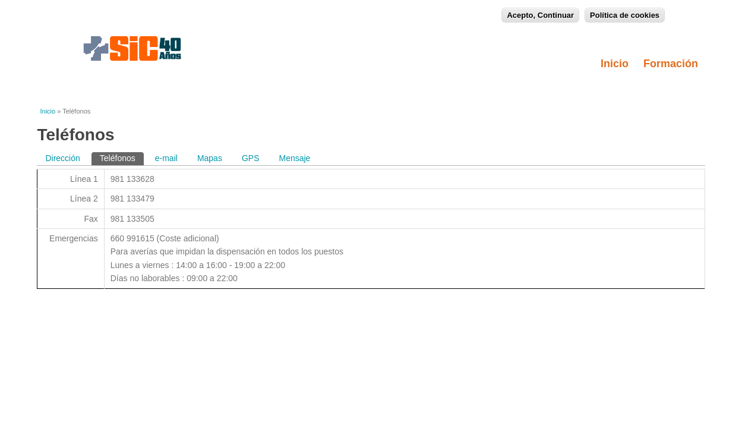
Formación (674, 64)
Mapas (209, 158)
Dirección (62, 158)
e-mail (166, 158)
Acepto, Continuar (540, 14)
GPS (251, 158)
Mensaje (294, 158)
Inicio (615, 64)
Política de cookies (624, 14)
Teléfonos (122, 157)
